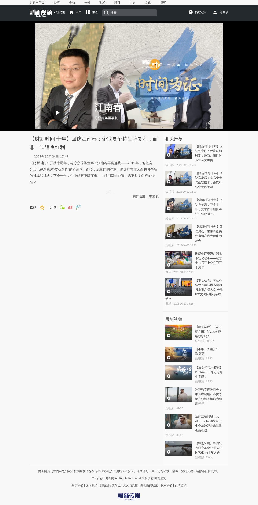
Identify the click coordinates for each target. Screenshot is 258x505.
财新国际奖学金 (110, 485)
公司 (87, 2)
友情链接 (181, 485)
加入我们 (91, 485)
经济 (57, 2)
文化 (148, 2)
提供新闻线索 (149, 485)
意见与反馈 (130, 485)
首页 (78, 12)
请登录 (224, 12)
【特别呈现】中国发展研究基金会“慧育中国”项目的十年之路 (209, 447)
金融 (72, 2)
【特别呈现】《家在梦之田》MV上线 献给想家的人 (208, 331)
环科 (117, 2)
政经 (102, 2)
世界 (133, 2)
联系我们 (166, 485)
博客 (163, 2)
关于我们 (77, 485)
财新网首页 (37, 2)
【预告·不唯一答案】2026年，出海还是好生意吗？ (209, 372)
